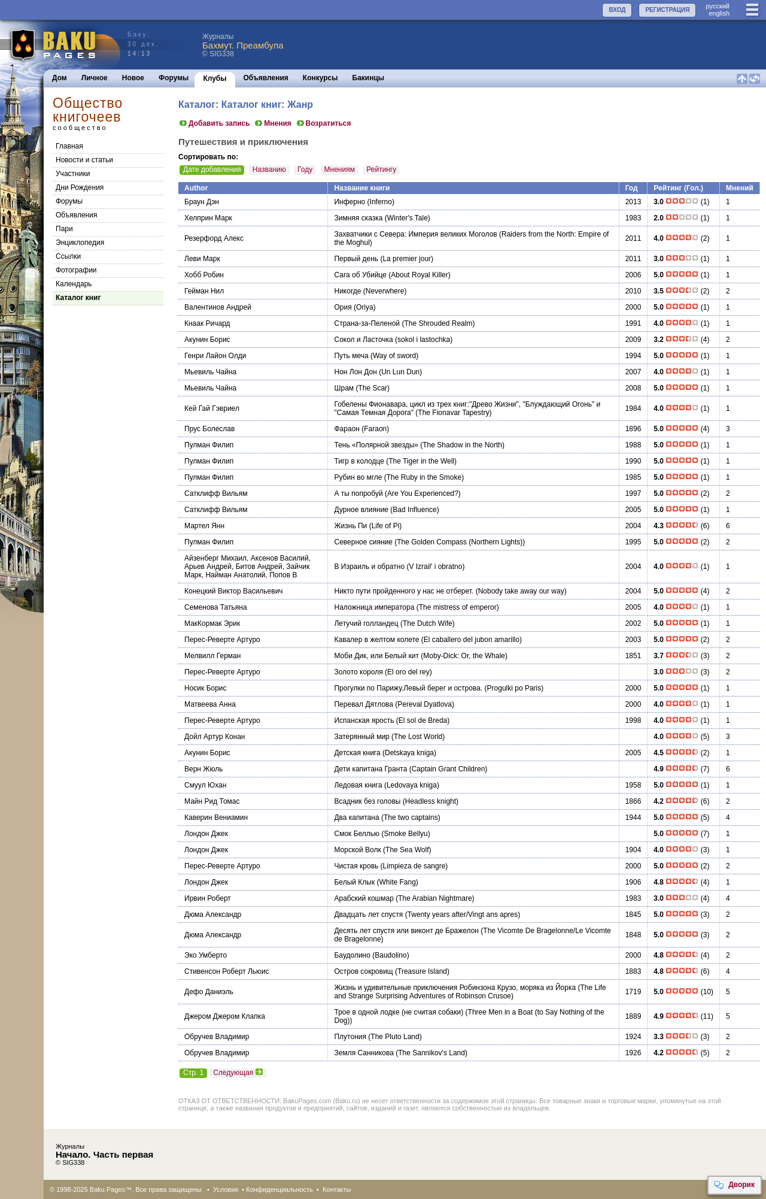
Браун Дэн (201, 202)
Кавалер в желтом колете (376, 639)
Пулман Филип (208, 445)
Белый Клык (354, 882)
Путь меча (351, 356)
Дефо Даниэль (208, 992)
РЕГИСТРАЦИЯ (667, 10)
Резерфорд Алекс (214, 238)
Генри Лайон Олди (215, 356)
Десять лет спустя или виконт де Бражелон (406, 930)
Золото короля (358, 672)
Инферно (349, 202)
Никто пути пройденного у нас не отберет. (403, 591)
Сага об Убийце (360, 275)
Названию (269, 169)
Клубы (214, 78)
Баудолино (352, 955)
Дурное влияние (361, 509)
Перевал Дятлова (363, 704)
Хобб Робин (204, 275)
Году (304, 169)
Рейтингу (381, 169)
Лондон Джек (206, 833)
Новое (133, 78)
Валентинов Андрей (217, 307)
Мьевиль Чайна (210, 372)
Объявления (266, 78)
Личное (94, 78)
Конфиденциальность (279, 1189)
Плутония (350, 1037)
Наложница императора (374, 607)
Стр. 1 (193, 1072)
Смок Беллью (356, 833)
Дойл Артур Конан (214, 736)
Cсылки (68, 256)
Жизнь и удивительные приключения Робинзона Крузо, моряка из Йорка (455, 987)
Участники (73, 173)
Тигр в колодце (359, 461)
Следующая (238, 1072)
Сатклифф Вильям (216, 493)
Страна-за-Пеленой (367, 323)
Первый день (356, 259)
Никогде (347, 291)
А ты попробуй (358, 493)
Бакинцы (368, 78)
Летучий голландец (366, 623)
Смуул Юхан (205, 785)
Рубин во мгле (358, 477)
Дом (59, 78)
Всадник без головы (367, 801)
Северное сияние (363, 542)
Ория (342, 307)
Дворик (734, 1185)
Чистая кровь (356, 866)
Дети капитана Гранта (370, 769)
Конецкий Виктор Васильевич (233, 591)
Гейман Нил (204, 291)
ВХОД (617, 10)
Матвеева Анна (210, 704)
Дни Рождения (80, 187)
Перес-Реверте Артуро (222, 639)
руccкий (717, 6)
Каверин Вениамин (216, 817)
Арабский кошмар (363, 898)
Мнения (272, 123)
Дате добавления (212, 169)
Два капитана (356, 817)
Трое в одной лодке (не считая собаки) (398, 1012)
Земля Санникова (363, 1053)
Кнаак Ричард (207, 323)
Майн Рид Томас (212, 801)
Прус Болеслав (209, 429)
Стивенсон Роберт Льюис (226, 971)
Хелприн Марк (208, 218)
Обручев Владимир (216, 1037)
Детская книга (357, 753)
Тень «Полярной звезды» (376, 445)
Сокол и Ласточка (363, 339)
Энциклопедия (80, 242)
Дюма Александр (212, 914)
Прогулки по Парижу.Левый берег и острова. (408, 688)
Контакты (337, 1189)
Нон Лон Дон (355, 372)
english (719, 13)
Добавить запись (214, 123)
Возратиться (323, 123)
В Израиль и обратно (369, 566)
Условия (225, 1189)
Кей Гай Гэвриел (211, 408)
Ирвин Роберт (207, 898)
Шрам (344, 388)
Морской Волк (357, 850)
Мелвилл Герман (212, 656)
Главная (69, 146)
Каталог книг (78, 297)
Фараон (346, 429)
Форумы (174, 78)
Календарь (74, 284)
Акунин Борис (207, 339)
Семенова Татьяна (215, 607)
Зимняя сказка (358, 218)
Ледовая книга (358, 785)
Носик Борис (205, 688)
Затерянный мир (361, 736)
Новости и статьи (84, 160)
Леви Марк (202, 259)
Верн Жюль (203, 769)
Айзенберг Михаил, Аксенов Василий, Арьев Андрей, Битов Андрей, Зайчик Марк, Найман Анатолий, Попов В (247, 566)
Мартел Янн (204, 526)
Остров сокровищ (363, 971)
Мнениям (339, 169)
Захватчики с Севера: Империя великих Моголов (415, 234)
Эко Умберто (205, 955)
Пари (64, 229)
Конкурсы (320, 78)
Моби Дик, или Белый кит (376, 656)
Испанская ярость (364, 720)
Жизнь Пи (350, 526)
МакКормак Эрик (212, 623)
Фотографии (76, 270)
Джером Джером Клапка (224, 1016)
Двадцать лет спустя (368, 914)
